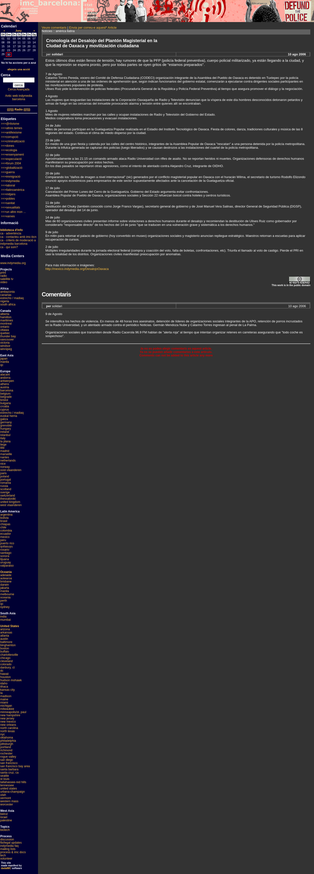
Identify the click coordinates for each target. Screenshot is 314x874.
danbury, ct (7, 667)
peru (3, 540)
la (1, 693)
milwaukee (7, 709)
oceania (5, 597)
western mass (9, 801)
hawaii (4, 674)
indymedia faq (9, 846)
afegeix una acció (18, 69)
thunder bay (8, 336)
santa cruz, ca (9, 772)
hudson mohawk (11, 680)
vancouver (7, 339)
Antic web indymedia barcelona (18, 97)
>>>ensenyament (12, 154)
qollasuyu (6, 546)
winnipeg (6, 349)
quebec (5, 333)
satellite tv (6, 279)
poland (4, 476)
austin (4, 639)
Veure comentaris (54, 27)
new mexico (8, 721)
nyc (2, 734)
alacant (5, 374)
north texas (7, 731)
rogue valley (8, 756)
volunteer (6, 858)
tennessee (7, 785)
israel (3, 817)
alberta (4, 314)
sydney (5, 607)
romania (5, 483)
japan (3, 358)
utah (3, 795)
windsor (5, 346)
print (3, 272)
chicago (5, 658)
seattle (4, 775)
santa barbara (9, 769)
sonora (4, 556)
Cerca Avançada (18, 89)
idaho (3, 683)
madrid (4, 451)
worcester (6, 804)
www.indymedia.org (13, 263)
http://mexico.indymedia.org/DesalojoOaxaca (77, 269)
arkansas (6, 632)
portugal (5, 479)
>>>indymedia (10, 181)
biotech (5, 830)
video (3, 282)
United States (9, 626)
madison (5, 696)
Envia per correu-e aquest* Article (93, 27)
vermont (5, 798)
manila (4, 362)
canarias (5, 295)
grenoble (6, 425)
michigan (6, 705)
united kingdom (10, 502)
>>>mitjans (8, 194)
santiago (5, 553)
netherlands (8, 460)
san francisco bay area (15, 766)
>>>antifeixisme (11, 132)
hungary (5, 428)
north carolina (9, 728)
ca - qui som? (9, 247)
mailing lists (7, 849)
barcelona (6, 390)
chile (3, 527)
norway (5, 467)
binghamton (8, 645)
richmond (6, 750)
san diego (6, 760)
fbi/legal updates (11, 842)
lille (2, 447)
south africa (7, 304)
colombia (6, 530)
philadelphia (8, 740)
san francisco (9, 763)
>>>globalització (11, 168)
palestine (6, 820)
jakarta (4, 588)
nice (3, 463)
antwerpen (7, 381)
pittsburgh (6, 744)
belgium (5, 393)
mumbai (5, 619)
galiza (4, 419)
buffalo (4, 651)
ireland (4, 432)
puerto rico (7, 543)
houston (5, 677)
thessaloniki (8, 498)
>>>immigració (10, 176)
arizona (5, 629)
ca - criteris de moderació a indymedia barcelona (18, 242)
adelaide (5, 575)
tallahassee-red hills (13, 782)
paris (3, 473)
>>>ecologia (9, 150)
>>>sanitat (8, 203)
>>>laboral (8, 185)
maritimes (6, 320)
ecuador (5, 533)
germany (6, 422)
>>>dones (7, 145)
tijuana (4, 559)
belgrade (6, 397)
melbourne (7, 594)
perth (3, 600)
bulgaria (5, 403)
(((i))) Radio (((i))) (18, 109)
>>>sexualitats (10, 207)
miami (4, 702)
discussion (7, 839)
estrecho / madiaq (12, 298)
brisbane (6, 581)
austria (4, 387)
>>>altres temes (11, 128)
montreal (6, 323)
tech (3, 855)
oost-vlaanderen (10, 470)
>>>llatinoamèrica (12, 190)
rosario (4, 549)
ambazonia (7, 291)
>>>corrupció (9, 137)
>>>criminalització (13, 141)
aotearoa (6, 578)
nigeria (4, 301)
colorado (6, 664)
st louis (4, 779)
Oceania (6, 572)
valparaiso (7, 565)
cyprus (4, 409)
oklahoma (6, 737)
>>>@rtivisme (10, 123)
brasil (3, 521)
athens (4, 384)
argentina (6, 514)
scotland (5, 489)
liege (3, 444)
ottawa (4, 330)
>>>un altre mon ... (13, 212)
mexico (5, 537)
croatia (4, 406)
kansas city (7, 690)
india (3, 616)
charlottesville (9, 654)
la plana (5, 441)
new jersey (7, 718)
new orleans (8, 725)
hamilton (5, 317)
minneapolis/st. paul (13, 712)
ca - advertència (10, 233)
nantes (4, 457)
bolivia (4, 518)
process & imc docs (13, 852)
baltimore (6, 642)
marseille (6, 454)
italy (2, 438)
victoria (5, 342)
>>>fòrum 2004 (11, 163)
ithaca (4, 686)
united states (8, 788)
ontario (4, 326)
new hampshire (10, 715)
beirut (4, 814)
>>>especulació (11, 159)
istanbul (5, 435)
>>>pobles (8, 198)
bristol (4, 400)
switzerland (7, 495)
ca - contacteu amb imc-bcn (18, 237)
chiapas (5, 524)
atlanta (4, 635)
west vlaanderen (11, 505)
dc (1, 670)
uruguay (5, 562)
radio (3, 276)
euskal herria (8, 416)
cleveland (6, 661)
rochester (6, 753)
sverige (5, 492)
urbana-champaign (12, 791)
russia (4, 486)
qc (1, 365)
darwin (4, 584)
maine (4, 699)
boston (4, 648)
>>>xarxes (8, 216)
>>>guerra (8, 172)
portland (5, 747)
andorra (5, 377)
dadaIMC (6, 868)
